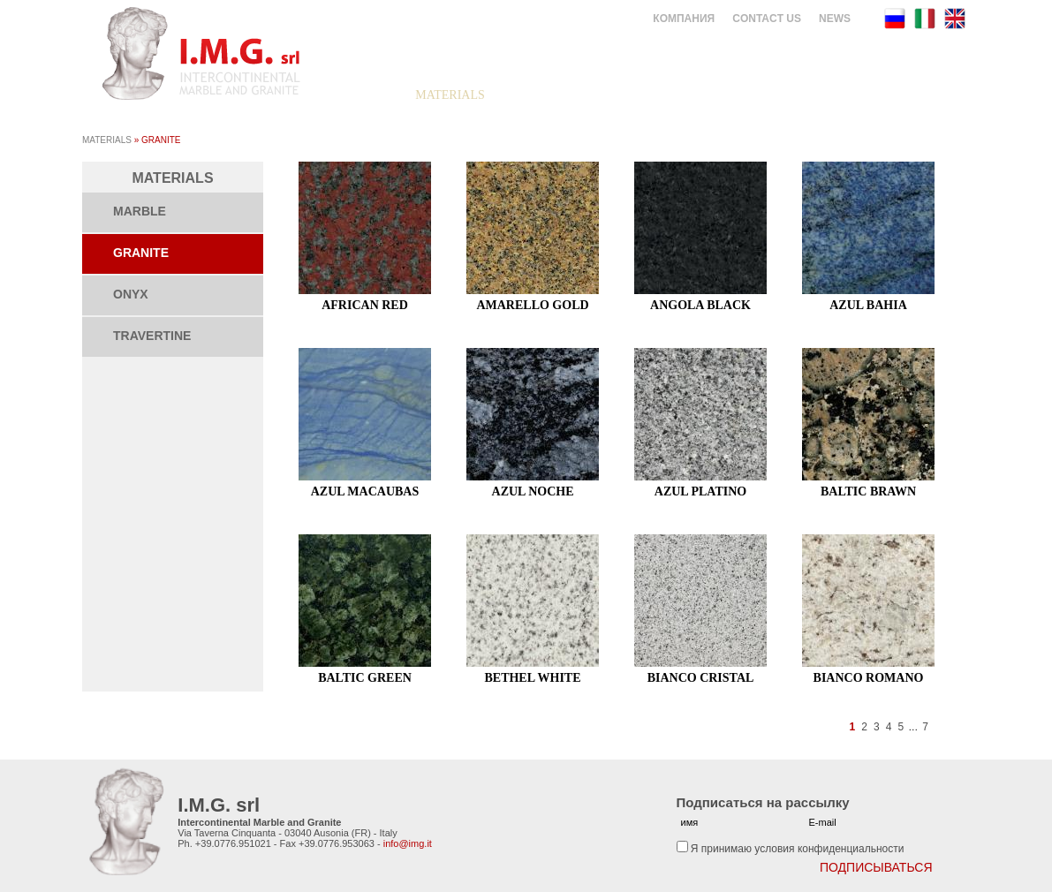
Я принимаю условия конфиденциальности (797, 849)
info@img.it (407, 843)
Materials (107, 140)
